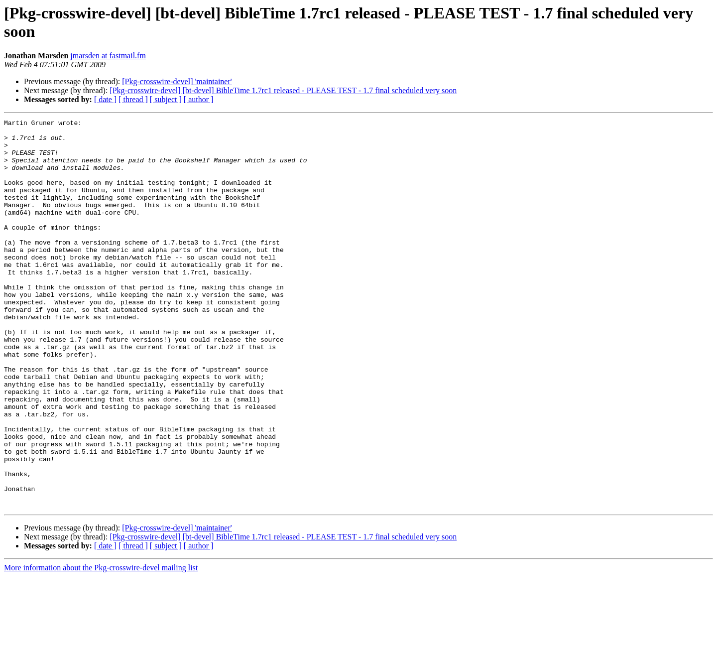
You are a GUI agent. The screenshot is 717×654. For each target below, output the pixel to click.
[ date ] (105, 99)
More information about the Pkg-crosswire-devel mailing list (101, 645)
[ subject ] (166, 99)
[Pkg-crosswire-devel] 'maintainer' (177, 81)
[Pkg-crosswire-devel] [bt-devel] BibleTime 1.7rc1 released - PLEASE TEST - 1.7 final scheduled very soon (283, 90)
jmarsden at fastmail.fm (108, 55)
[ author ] (199, 99)
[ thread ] (133, 99)
